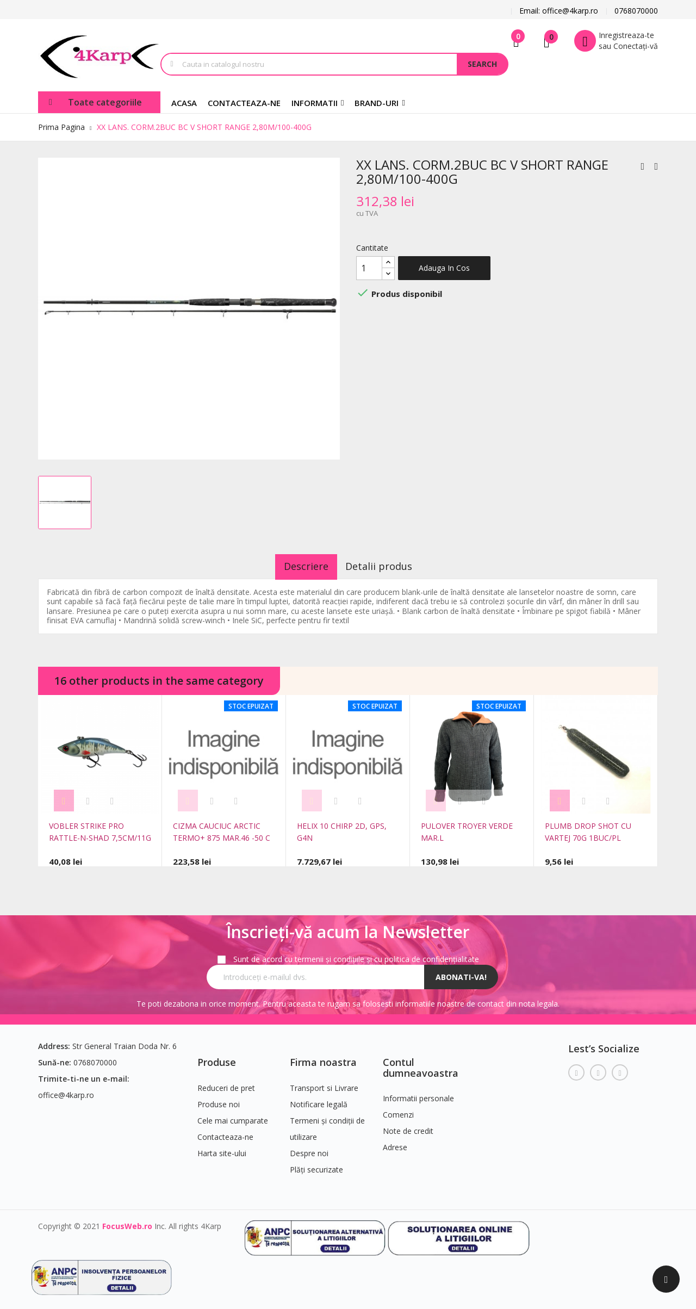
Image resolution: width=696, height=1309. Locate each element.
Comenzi (398, 1110)
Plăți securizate (316, 1164)
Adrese (395, 1143)
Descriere (298, 566)
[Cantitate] (369, 268)
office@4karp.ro (66, 1090)
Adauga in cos (444, 268)
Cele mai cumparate (232, 1116)
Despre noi (309, 1148)
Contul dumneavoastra (420, 1063)
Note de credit (408, 1126)
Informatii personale (418, 1094)
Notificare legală (318, 1099)
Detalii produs (386, 566)
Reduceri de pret (226, 1083)
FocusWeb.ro (127, 1221)
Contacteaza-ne (225, 1132)
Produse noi (218, 1099)
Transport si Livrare (324, 1083)
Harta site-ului (221, 1148)
